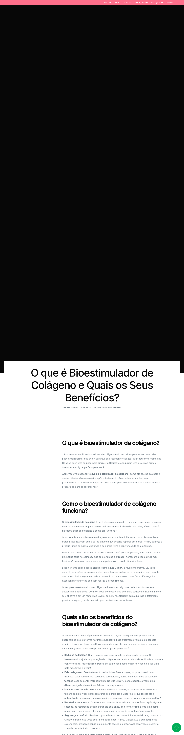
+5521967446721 (111, 2)
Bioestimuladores (112, 407)
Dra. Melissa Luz (71, 407)
